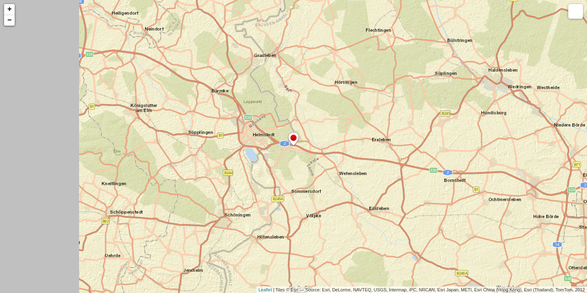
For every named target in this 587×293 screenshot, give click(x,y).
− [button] (9, 20)
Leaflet (265, 289)
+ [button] (9, 9)
